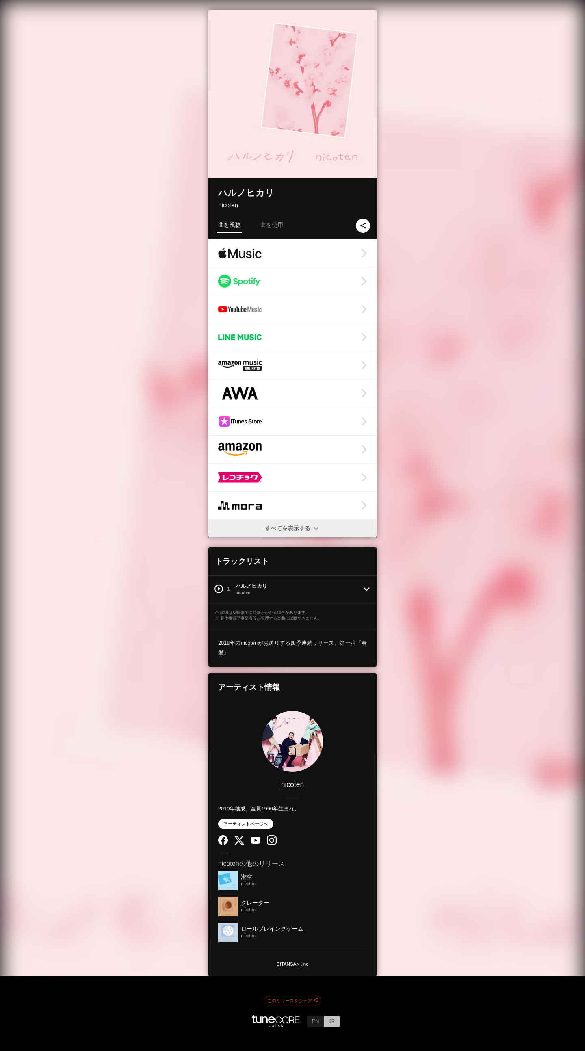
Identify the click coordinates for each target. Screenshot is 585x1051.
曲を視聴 (229, 224)
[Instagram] (272, 843)
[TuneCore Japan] (276, 1024)
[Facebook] (223, 843)
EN (315, 1021)
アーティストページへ (245, 823)
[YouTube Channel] (255, 842)
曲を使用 (271, 224)
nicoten (228, 205)
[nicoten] (292, 741)
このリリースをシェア (292, 1000)
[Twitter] (239, 843)
